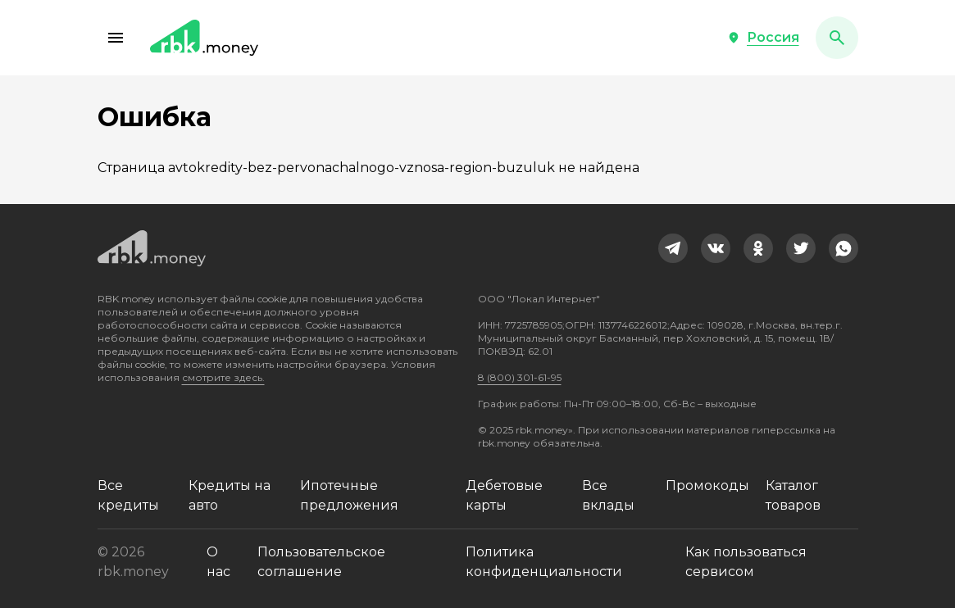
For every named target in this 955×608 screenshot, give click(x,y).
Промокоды (707, 485)
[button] (116, 38)
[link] (673, 248)
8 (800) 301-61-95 (520, 377)
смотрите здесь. (223, 377)
